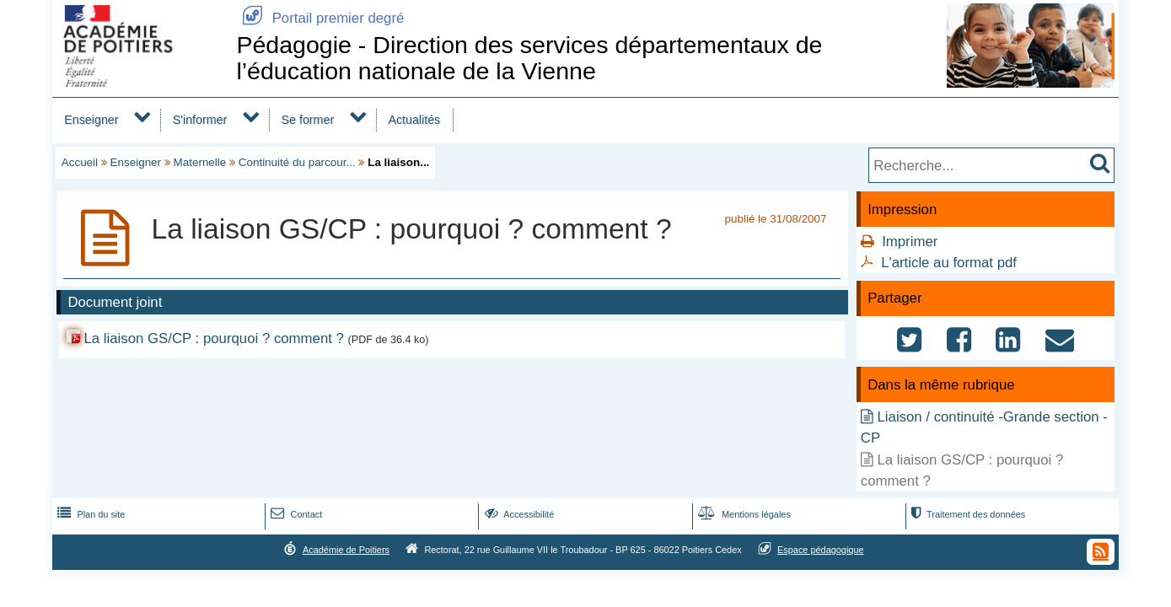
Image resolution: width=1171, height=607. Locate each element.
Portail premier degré (320, 18)
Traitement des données (966, 514)
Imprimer (909, 242)
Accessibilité (518, 514)
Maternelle (200, 162)
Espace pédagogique (820, 550)
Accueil (80, 162)
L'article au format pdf (949, 263)
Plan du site (89, 514)
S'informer (200, 119)
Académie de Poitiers (346, 550)
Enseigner (91, 119)
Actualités (414, 119)
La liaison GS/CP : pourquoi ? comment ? (213, 338)
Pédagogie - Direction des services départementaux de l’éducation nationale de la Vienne (529, 57)
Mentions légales (743, 514)
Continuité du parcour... (297, 162)
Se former (308, 119)
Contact (294, 514)
